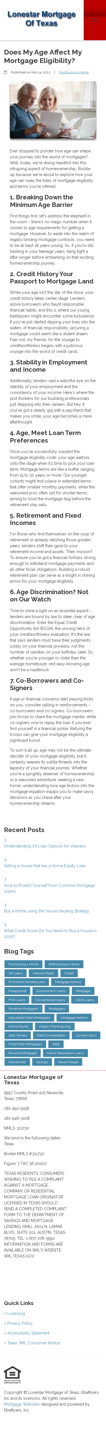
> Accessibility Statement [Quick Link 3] (26, 1333)
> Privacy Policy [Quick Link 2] (18, 1323)
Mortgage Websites (22, 1404)
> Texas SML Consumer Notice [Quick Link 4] (32, 1343)
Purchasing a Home (74, 72)
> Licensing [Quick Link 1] (14, 1313)
